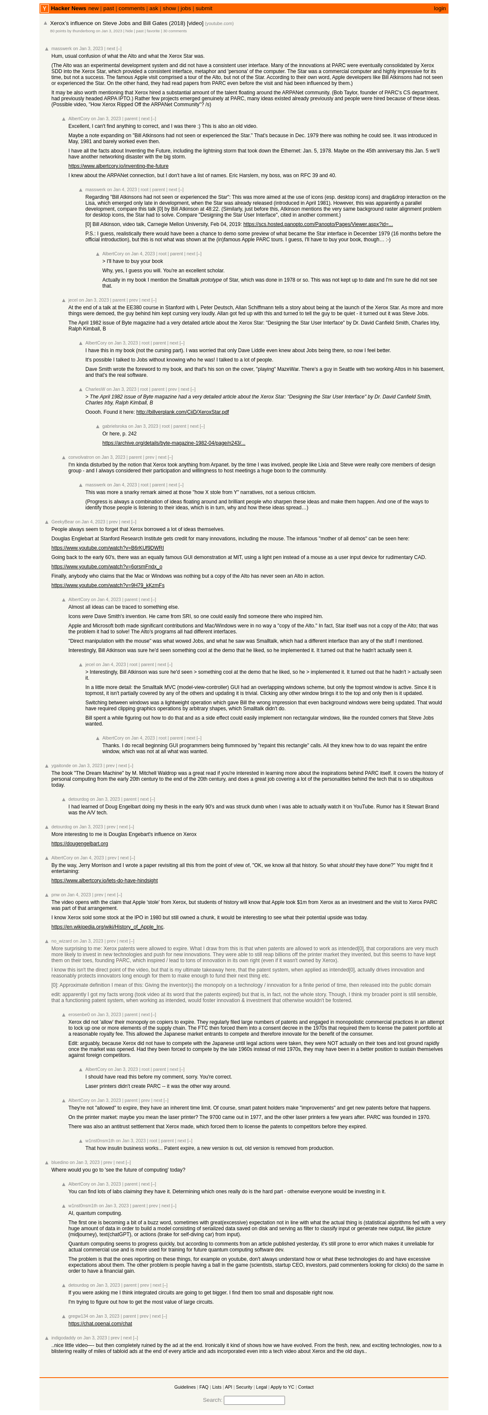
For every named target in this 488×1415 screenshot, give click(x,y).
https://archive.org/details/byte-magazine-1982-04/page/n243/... (173, 443)
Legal (261, 1387)
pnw (55, 894)
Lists (217, 1387)
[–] (118, 48)
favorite (153, 31)
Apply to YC (282, 1387)
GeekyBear (62, 521)
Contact (306, 1387)
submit (204, 8)
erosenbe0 (79, 1014)
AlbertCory (79, 118)
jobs (186, 8)
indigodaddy (63, 1337)
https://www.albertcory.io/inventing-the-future (118, 166)
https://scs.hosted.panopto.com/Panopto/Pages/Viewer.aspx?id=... (318, 224)
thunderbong (84, 31)
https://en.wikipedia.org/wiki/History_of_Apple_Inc (107, 927)
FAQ (204, 1387)
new (93, 8)
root (144, 189)
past (108, 8)
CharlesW (95, 389)
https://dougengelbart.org (79, 844)
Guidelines (185, 1387)
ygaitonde (61, 765)
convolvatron (81, 457)
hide (129, 31)
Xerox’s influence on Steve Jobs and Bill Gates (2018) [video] (126, 23)
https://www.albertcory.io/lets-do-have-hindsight (104, 881)
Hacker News (68, 8)
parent (131, 118)
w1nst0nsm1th (100, 1140)
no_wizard (61, 940)
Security (244, 1387)
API (228, 1387)
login (440, 8)
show (169, 8)
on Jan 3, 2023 (109, 31)
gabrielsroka (114, 426)
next (111, 48)
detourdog (78, 799)
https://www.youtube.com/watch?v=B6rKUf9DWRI (107, 548)
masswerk (61, 48)
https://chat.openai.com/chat (100, 1324)
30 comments (175, 31)
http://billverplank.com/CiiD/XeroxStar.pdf (182, 412)
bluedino (59, 1162)
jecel (73, 299)
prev (133, 299)
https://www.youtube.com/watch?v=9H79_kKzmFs (107, 585)
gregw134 (78, 1316)
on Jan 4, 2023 (122, 189)
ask (154, 8)
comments (131, 8)
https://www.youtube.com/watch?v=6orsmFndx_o (106, 567)
